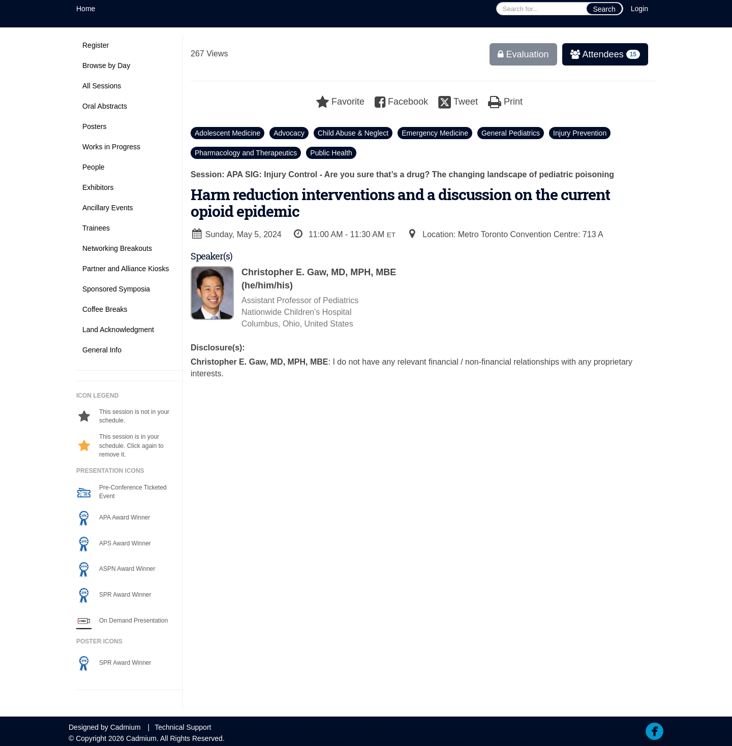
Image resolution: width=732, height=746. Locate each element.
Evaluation (523, 54)
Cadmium (125, 727)
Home (85, 9)
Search (604, 9)
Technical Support (183, 727)
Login (639, 9)
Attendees (602, 54)
